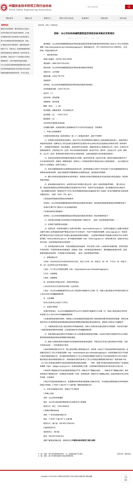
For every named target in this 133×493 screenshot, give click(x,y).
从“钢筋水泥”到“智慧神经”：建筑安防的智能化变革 (16, 45)
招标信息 (104, 18)
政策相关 (85, 18)
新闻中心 (47, 18)
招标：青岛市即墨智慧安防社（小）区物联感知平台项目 (63, 454)
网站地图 (89, 476)
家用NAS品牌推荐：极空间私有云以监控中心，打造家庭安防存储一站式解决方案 (16, 29)
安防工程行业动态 (66, 18)
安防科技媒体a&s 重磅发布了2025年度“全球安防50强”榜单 (16, 53)
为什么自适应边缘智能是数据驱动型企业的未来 (16, 65)
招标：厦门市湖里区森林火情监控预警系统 (58, 456)
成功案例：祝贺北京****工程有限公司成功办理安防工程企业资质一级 (16, 57)
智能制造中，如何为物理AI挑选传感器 (14, 61)
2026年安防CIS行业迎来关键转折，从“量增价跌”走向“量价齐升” (16, 33)
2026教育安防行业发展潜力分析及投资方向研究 (16, 37)
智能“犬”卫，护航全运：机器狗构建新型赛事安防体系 (16, 49)
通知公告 (28, 18)
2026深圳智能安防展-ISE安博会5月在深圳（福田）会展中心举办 (16, 69)
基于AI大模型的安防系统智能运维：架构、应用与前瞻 (16, 41)
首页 (47, 25)
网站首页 (9, 18)
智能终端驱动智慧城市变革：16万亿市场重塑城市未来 (16, 73)
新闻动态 (4, 25)
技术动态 (123, 18)
